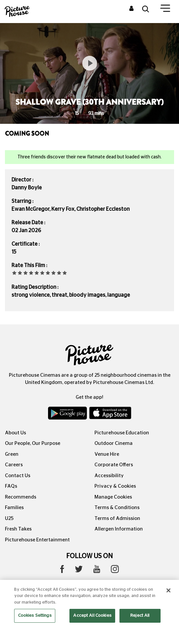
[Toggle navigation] (165, 9)
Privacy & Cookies (115, 486)
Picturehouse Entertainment (37, 539)
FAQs (11, 486)
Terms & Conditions (117, 507)
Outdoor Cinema (113, 443)
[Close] (168, 597)
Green (11, 454)
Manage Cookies (113, 497)
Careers (14, 464)
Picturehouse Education (121, 432)
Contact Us (17, 475)
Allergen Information (118, 529)
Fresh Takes (18, 529)
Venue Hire (106, 454)
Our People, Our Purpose (32, 443)
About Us (15, 432)
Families (14, 507)
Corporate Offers (113, 464)
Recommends (20, 497)
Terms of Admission (117, 518)
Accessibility (109, 475)
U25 (9, 518)
